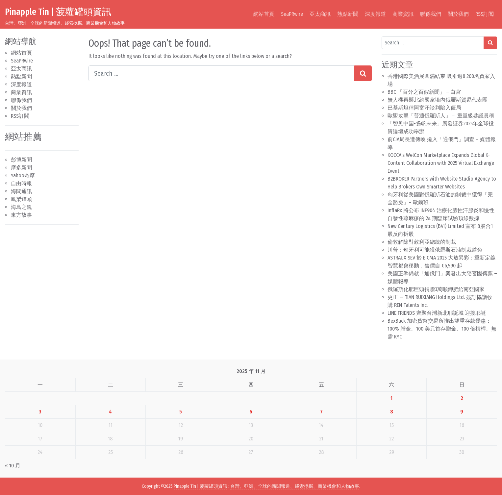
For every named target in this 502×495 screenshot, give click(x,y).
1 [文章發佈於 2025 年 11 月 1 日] (391, 398)
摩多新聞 (21, 167)
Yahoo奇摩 (23, 175)
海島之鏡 (21, 207)
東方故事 (21, 215)
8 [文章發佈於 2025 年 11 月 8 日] (391, 411)
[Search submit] (363, 73)
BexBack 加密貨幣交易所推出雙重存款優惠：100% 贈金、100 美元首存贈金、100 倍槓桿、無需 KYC (442, 329)
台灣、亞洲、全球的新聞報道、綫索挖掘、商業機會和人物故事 (294, 486)
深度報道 (375, 14)
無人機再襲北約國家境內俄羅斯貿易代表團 (438, 100)
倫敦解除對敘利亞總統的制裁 (422, 242)
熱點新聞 (347, 14)
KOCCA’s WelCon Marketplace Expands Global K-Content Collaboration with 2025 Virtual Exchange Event (441, 163)
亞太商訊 (320, 14)
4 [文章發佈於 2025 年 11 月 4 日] (110, 411)
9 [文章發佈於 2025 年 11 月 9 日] (461, 411)
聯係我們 (430, 14)
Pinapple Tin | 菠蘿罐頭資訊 (58, 11)
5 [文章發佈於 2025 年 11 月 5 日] (180, 411)
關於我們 (458, 14)
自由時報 (21, 183)
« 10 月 (12, 465)
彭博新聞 (21, 160)
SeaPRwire (292, 14)
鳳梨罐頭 (21, 199)
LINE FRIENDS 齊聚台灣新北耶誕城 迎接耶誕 (437, 313)
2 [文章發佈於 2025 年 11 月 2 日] (462, 398)
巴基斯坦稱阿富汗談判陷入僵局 (424, 108)
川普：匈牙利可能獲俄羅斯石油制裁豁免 (435, 250)
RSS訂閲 (484, 14)
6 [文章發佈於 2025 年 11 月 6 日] (250, 411)
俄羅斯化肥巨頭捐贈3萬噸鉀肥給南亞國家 (436, 289)
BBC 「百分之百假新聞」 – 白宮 (424, 92)
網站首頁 (263, 14)
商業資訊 (403, 14)
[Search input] (221, 73)
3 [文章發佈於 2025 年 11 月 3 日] (40, 411)
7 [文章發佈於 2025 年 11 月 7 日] (321, 411)
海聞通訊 (21, 191)
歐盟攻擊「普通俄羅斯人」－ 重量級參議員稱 (441, 115)
